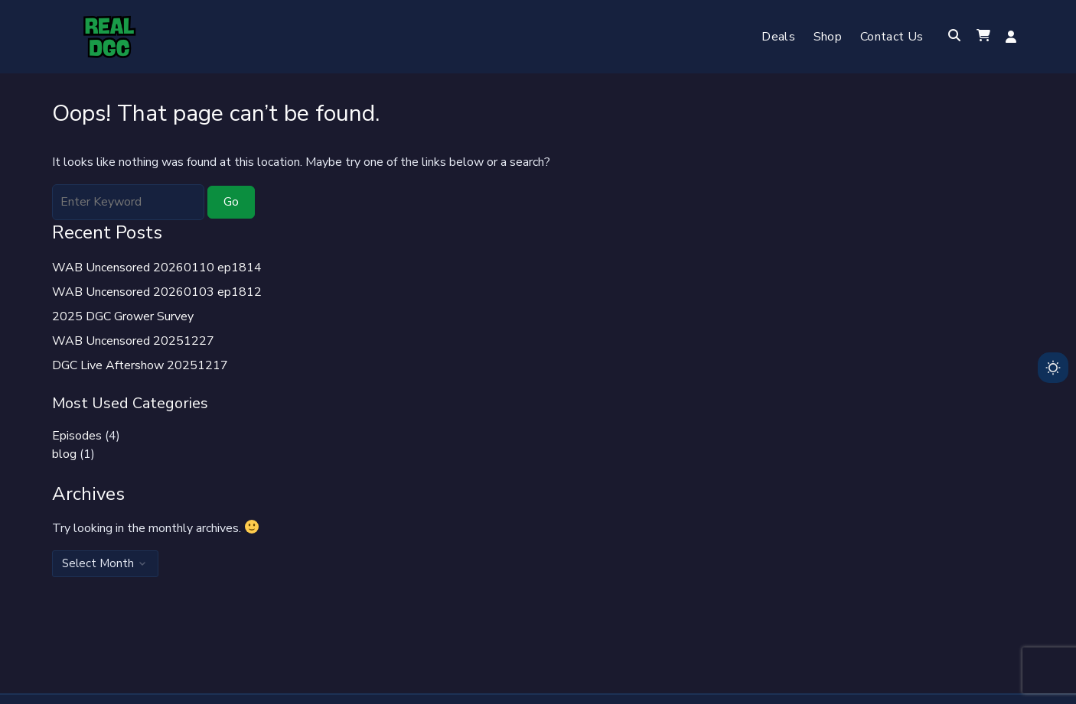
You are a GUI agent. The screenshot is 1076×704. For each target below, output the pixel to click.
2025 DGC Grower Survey (123, 316)
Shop (828, 36)
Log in (1011, 37)
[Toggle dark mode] (1053, 367)
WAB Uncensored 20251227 (133, 341)
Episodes (77, 435)
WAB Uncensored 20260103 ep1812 (157, 292)
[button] (983, 37)
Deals (778, 36)
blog (64, 454)
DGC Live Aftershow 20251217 (140, 365)
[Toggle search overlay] (954, 37)
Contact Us (891, 36)
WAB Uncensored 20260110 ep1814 (157, 267)
